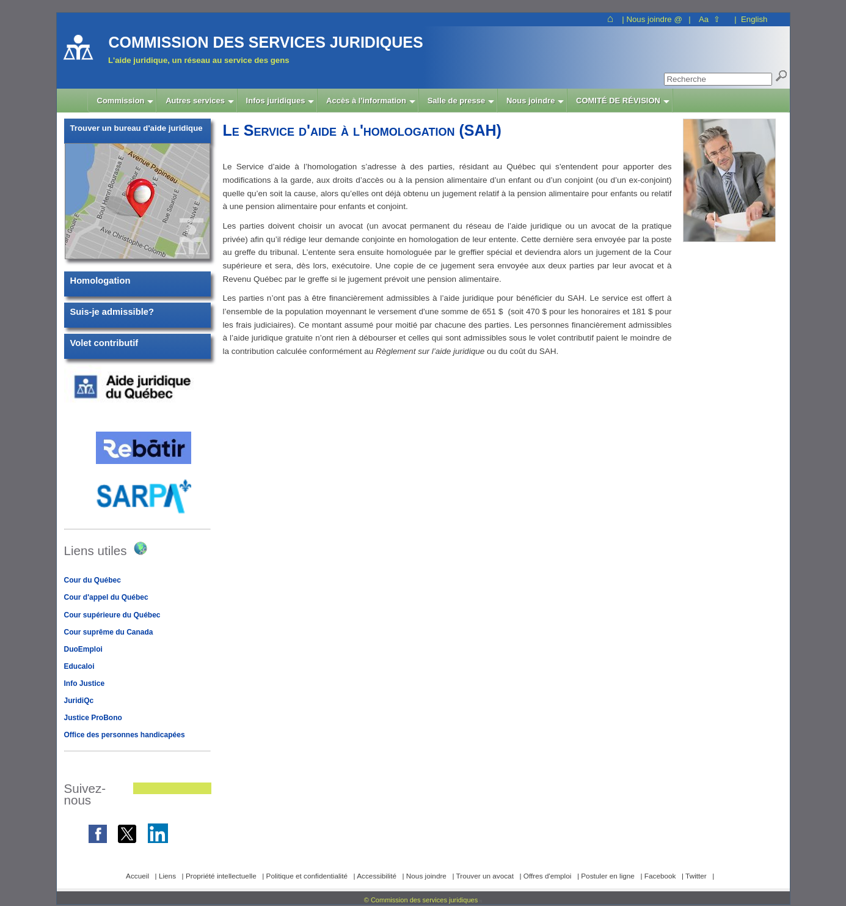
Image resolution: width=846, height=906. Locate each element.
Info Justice (84, 683)
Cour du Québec (92, 580)
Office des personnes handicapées (124, 735)
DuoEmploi (83, 649)
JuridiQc (79, 700)
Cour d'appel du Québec (106, 597)
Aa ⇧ (709, 19)
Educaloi (79, 666)
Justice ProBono (93, 717)
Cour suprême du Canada (108, 632)
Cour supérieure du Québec (112, 615)
